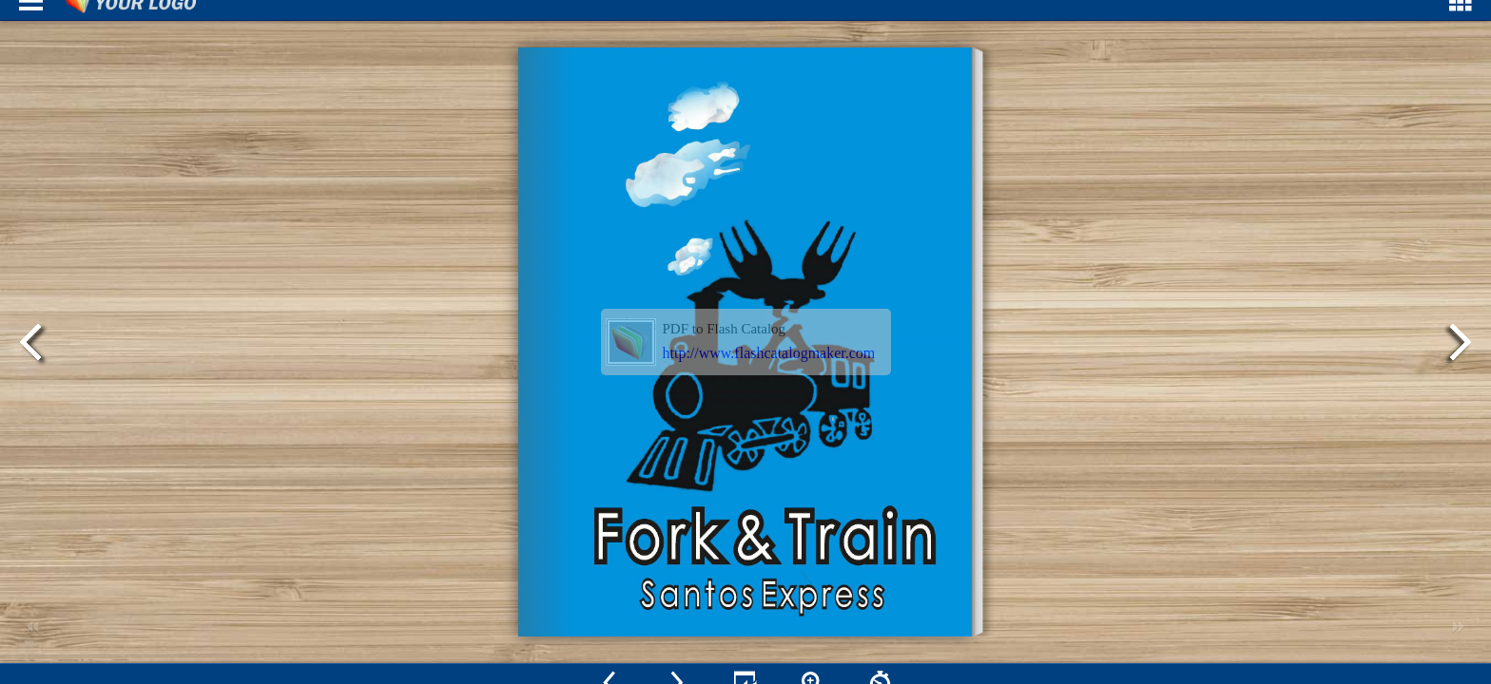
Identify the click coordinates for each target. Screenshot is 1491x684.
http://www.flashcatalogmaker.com (769, 353)
